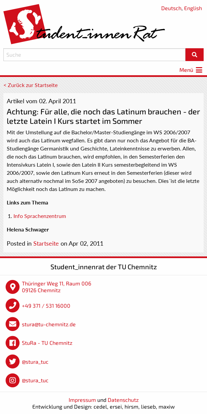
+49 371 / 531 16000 (46, 305)
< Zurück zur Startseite (30, 85)
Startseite (46, 243)
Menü (191, 69)
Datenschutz (123, 399)
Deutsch (171, 8)
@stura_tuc (35, 361)
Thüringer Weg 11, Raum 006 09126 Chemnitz (56, 286)
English (193, 8)
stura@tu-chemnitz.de (49, 324)
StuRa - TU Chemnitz (47, 342)
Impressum (82, 399)
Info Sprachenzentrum (39, 216)
